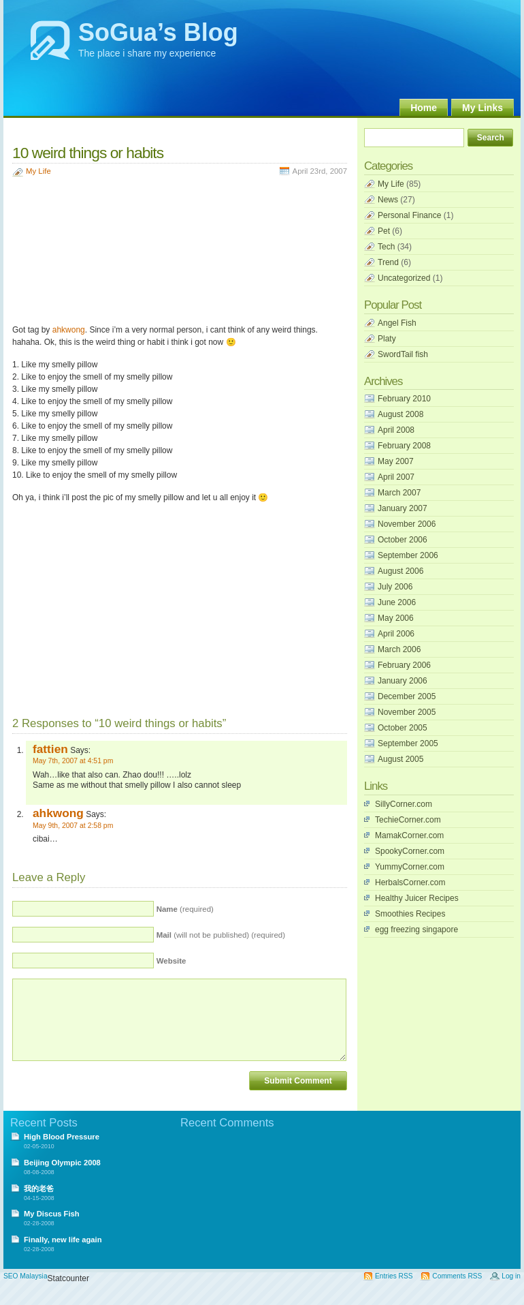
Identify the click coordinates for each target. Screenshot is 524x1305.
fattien (50, 749)
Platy (387, 338)
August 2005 (400, 759)
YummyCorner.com (409, 867)
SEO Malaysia (25, 1276)
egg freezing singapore (416, 929)
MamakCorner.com (409, 835)
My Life (38, 171)
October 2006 (402, 539)
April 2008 (396, 430)
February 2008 (404, 445)
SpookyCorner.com (409, 851)
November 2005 (407, 712)
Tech (386, 246)
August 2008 (400, 414)
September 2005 (408, 743)
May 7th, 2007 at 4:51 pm (73, 761)
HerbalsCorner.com (410, 882)
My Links (482, 107)
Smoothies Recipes (410, 914)
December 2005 (407, 696)
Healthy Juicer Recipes (417, 898)
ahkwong (68, 330)
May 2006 (396, 618)
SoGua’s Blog (158, 32)
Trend (388, 262)
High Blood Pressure (61, 1137)
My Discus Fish (52, 1214)
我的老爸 (39, 1188)
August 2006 (400, 571)
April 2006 (396, 634)
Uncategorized (404, 278)
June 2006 (397, 602)
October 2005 (402, 728)
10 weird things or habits (87, 153)
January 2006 (402, 681)
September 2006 (408, 555)
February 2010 (404, 398)
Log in (511, 1276)
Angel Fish (397, 323)
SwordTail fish (403, 354)
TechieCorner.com (408, 820)
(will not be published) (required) (221, 935)
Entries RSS (393, 1276)
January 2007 (402, 508)
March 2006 (399, 649)
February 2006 (404, 665)
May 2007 (396, 461)
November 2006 (407, 524)
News (388, 199)
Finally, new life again (63, 1239)
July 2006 (395, 587)
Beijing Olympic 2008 (62, 1162)
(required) (185, 909)
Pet (384, 231)
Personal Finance (409, 215)
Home (423, 107)
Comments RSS (457, 1276)
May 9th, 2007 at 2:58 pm (73, 825)
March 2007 (399, 492)
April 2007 (396, 477)
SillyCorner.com (403, 804)
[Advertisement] (80, 252)
